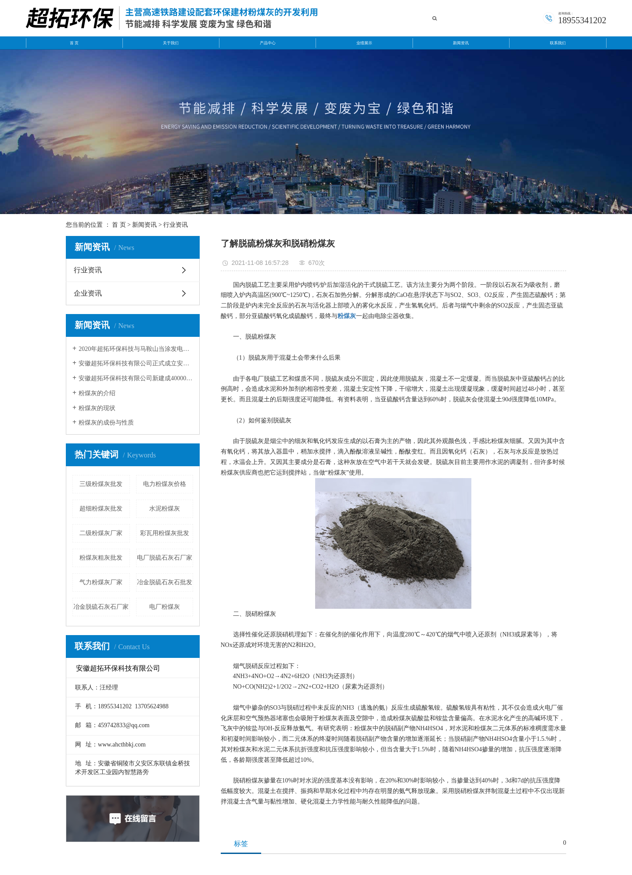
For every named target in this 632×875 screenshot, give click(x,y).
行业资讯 (175, 224)
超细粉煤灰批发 (100, 508)
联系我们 (558, 43)
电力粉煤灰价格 (164, 484)
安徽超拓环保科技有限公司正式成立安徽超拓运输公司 (136, 363)
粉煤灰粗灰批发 (100, 557)
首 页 (74, 43)
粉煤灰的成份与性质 (106, 422)
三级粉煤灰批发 (100, 484)
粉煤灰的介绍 (97, 393)
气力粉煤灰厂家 (100, 582)
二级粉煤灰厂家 (100, 533)
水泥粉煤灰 (164, 508)
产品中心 (268, 43)
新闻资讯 (461, 43)
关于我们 (171, 43)
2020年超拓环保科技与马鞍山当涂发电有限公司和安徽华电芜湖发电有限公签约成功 (136, 349)
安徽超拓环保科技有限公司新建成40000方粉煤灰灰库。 (136, 378)
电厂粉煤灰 (164, 607)
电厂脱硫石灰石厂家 (164, 557)
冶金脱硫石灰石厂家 (101, 607)
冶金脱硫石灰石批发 (164, 582)
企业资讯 (88, 293)
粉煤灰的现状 (97, 408)
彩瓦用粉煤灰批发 (164, 533)
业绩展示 (364, 43)
